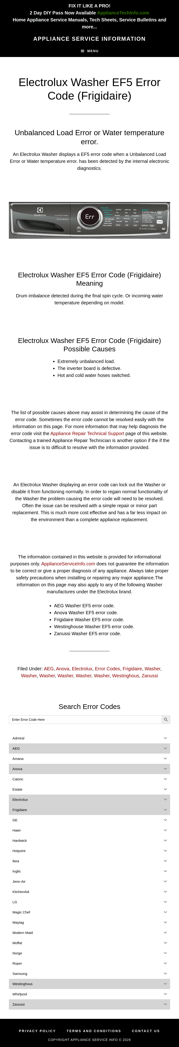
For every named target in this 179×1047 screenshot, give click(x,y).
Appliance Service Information (89, 39)
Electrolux (82, 668)
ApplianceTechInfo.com (123, 12)
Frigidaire (132, 668)
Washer (152, 668)
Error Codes (107, 668)
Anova (62, 668)
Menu (93, 51)
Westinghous (125, 675)
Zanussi (150, 675)
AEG (49, 668)
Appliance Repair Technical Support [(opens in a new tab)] (87, 433)
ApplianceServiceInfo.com (68, 563)
